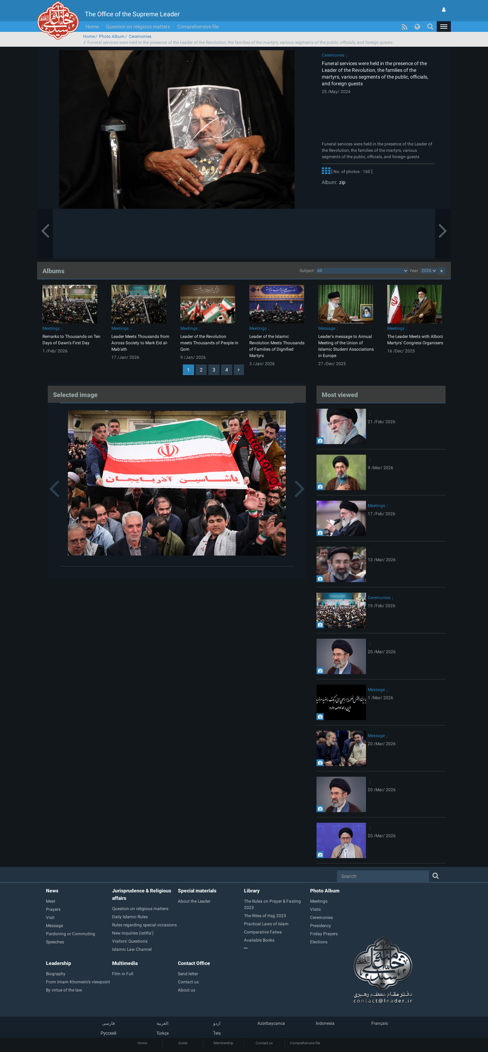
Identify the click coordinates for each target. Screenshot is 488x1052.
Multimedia (125, 963)
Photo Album (111, 36)
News (52, 890)
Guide (182, 1043)
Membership (223, 1043)
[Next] (239, 369)
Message (326, 328)
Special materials (197, 890)
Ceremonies (140, 36)
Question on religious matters (138, 26)
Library (252, 890)
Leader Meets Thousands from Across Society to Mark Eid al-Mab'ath (140, 343)
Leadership (58, 963)
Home (92, 26)
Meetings (51, 328)
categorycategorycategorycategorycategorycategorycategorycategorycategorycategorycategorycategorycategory (362, 271)
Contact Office (194, 963)
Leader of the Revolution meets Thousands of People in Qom (209, 343)
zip (341, 182)
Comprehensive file (198, 26)
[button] (444, 26)
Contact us (264, 1043)
